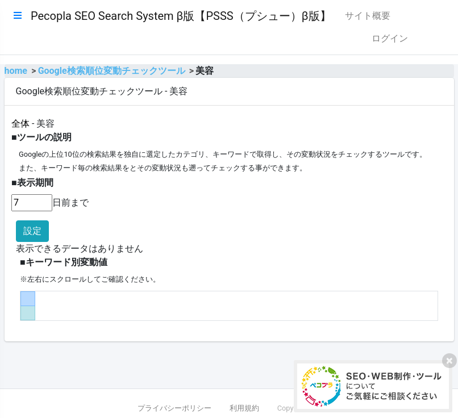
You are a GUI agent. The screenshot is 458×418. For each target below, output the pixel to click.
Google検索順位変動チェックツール (111, 70)
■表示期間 (32, 182)
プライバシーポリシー (174, 408)
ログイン (390, 38)
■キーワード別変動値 (63, 262)
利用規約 (244, 408)
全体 (20, 123)
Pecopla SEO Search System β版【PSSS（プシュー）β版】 (181, 16)
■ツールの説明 (41, 137)
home (16, 70)
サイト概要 (367, 15)
